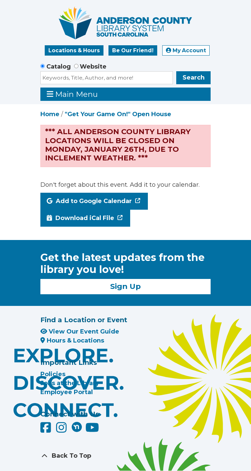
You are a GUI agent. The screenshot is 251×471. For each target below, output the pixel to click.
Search (194, 77)
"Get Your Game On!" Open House (118, 114)
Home (49, 114)
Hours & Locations (72, 340)
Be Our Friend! (133, 50)
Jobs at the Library (69, 383)
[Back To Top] (125, 456)
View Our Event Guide (79, 331)
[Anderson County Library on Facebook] (46, 429)
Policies (52, 374)
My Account (186, 50)
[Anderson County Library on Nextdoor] (76, 426)
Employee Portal (66, 392)
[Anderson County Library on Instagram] (62, 429)
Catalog (58, 66)
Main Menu (72, 94)
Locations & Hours (74, 50)
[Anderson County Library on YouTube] (92, 429)
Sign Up (125, 286)
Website (93, 66)
